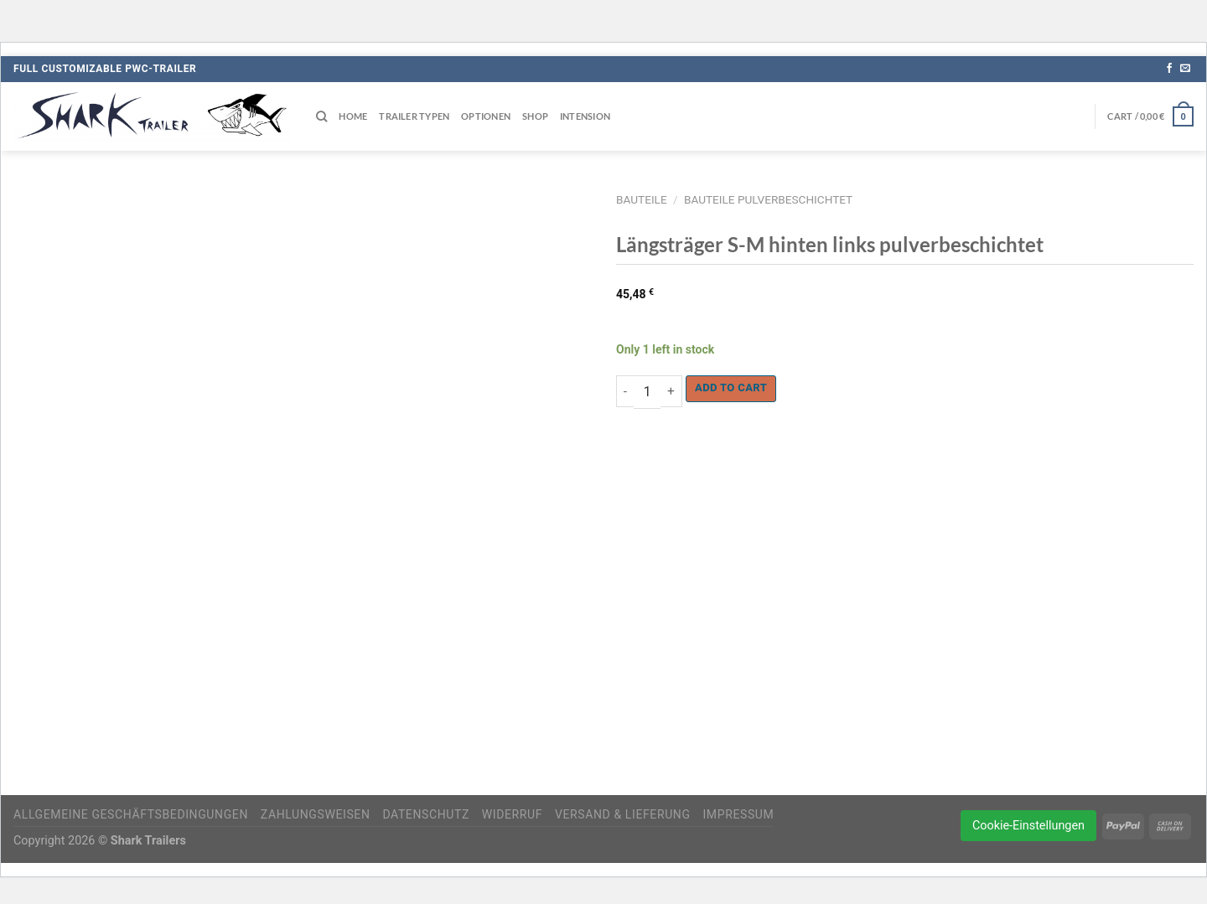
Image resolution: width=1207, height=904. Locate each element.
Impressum (738, 814)
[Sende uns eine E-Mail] (1185, 69)
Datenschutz (425, 814)
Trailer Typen (414, 116)
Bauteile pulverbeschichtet (768, 199)
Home (353, 116)
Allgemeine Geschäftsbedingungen (130, 814)
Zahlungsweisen (315, 814)
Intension (585, 116)
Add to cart (731, 387)
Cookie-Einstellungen (1028, 826)
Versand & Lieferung (623, 814)
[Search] (321, 116)
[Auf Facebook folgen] (1169, 69)
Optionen (485, 116)
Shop (535, 116)
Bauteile (641, 199)
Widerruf (512, 814)
